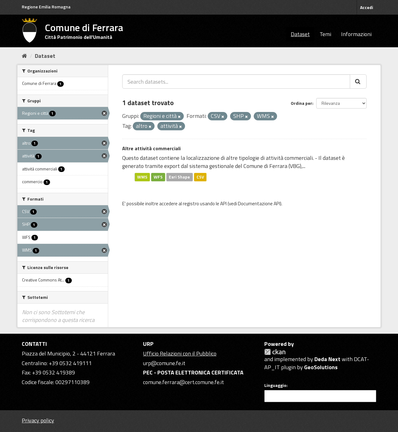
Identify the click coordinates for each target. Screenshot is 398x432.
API (223, 203)
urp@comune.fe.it (164, 363)
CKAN (274, 352)
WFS (158, 177)
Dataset (300, 34)
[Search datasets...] (236, 81)
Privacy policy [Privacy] (38, 420)
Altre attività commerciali (151, 148)
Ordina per (301, 103)
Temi (325, 34)
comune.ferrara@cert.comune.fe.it (183, 382)
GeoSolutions (321, 367)
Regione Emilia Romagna (46, 6)
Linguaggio (275, 385)
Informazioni (356, 34)
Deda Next (327, 359)
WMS (142, 177)
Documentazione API (259, 203)
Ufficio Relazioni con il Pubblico (179, 353)
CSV (200, 177)
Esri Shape (179, 177)
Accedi (366, 7)
